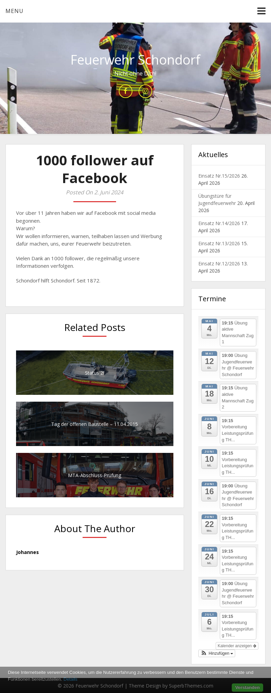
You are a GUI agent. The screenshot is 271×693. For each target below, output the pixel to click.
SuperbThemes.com (191, 685)
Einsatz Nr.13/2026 (219, 243)
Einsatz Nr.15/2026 (219, 175)
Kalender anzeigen (237, 645)
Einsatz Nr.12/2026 (219, 263)
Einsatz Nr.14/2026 (219, 223)
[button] (217, 653)
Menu (14, 11)
